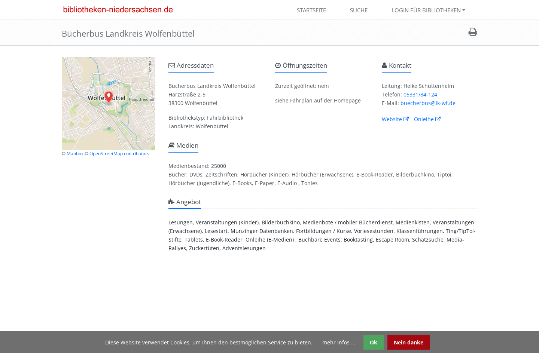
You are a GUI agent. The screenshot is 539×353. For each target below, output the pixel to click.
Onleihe (427, 119)
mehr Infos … (338, 342)
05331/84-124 (420, 94)
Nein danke (408, 342)
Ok (373, 342)
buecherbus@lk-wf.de (428, 103)
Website (395, 119)
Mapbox (75, 153)
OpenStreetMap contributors (119, 153)
